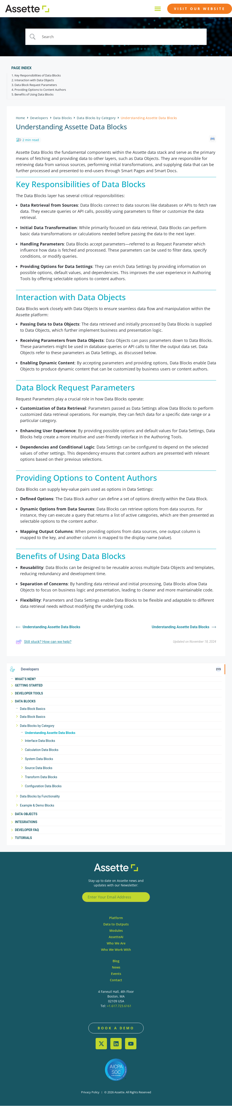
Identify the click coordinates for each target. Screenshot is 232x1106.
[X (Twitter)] (101, 1044)
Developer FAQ (27, 830)
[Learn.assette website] (27, 9)
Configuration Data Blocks (43, 786)
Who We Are (116, 943)
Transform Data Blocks (41, 777)
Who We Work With (116, 949)
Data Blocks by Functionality (40, 796)
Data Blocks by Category (37, 726)
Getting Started (29, 685)
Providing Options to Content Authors (40, 90)
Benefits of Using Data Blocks (33, 95)
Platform (116, 918)
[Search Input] (122, 37)
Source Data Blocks (38, 768)
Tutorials (23, 838)
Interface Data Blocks (40, 741)
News (116, 967)
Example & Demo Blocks (37, 805)
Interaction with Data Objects (34, 80)
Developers (39, 118)
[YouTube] (130, 1044)
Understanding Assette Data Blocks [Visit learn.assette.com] (48, 627)
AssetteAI (116, 937)
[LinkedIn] (116, 1044)
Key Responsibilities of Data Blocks (37, 76)
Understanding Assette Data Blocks (50, 733)
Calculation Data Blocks (41, 750)
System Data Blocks (39, 759)
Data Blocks (25, 701)
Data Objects (26, 814)
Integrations (26, 822)
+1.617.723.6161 (119, 1006)
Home (20, 118)
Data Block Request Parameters (35, 85)
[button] (157, 9)
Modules (116, 930)
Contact (116, 980)
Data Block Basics (32, 709)
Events (116, 973)
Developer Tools (29, 693)
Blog (116, 961)
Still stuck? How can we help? (43, 642)
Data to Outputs (116, 924)
